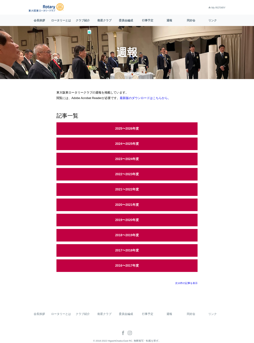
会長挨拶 (39, 20)
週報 (169, 20)
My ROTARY (216, 7)
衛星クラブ (104, 20)
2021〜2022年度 (127, 189)
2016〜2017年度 (127, 265)
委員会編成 (126, 20)
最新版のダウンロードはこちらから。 (145, 98)
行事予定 (147, 20)
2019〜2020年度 (127, 220)
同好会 (191, 20)
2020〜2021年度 (127, 205)
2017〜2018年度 (127, 250)
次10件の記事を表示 (186, 283)
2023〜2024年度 (127, 159)
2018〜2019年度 (127, 235)
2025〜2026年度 (127, 128)
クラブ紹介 (83, 20)
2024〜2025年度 (127, 144)
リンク (212, 20)
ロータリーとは (61, 20)
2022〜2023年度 (127, 174)
